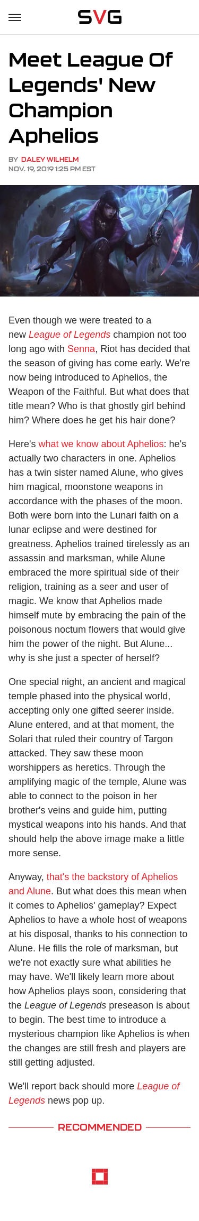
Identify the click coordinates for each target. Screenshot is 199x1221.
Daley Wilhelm (50, 159)
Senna (81, 349)
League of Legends (69, 334)
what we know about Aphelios (100, 444)
